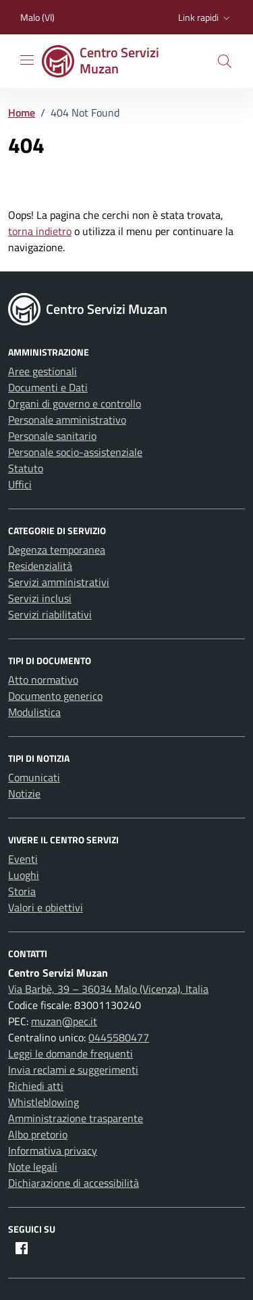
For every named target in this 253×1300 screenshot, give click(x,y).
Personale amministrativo (67, 420)
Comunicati (34, 777)
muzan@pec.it (64, 1021)
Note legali (32, 1167)
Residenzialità (40, 566)
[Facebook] (21, 1248)
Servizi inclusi (40, 598)
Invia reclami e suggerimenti (73, 1070)
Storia (22, 891)
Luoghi (23, 875)
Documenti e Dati (48, 387)
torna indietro (40, 231)
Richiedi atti (35, 1086)
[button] (205, 17)
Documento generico (55, 696)
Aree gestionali (42, 371)
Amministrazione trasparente (75, 1118)
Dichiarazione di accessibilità (73, 1183)
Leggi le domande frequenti (70, 1053)
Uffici (20, 484)
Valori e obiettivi (45, 907)
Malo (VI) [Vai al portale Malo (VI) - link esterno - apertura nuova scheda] (37, 17)
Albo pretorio (37, 1134)
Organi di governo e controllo (74, 403)
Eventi (23, 859)
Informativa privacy (52, 1150)
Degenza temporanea (56, 550)
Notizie (24, 793)
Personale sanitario (52, 436)
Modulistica (34, 712)
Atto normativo (43, 680)
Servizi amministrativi (58, 582)
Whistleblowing (43, 1102)
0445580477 (118, 1037)
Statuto (25, 468)
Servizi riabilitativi (50, 614)
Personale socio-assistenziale (75, 452)
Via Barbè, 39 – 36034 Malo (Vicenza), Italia (108, 989)
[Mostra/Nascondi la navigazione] (27, 60)
